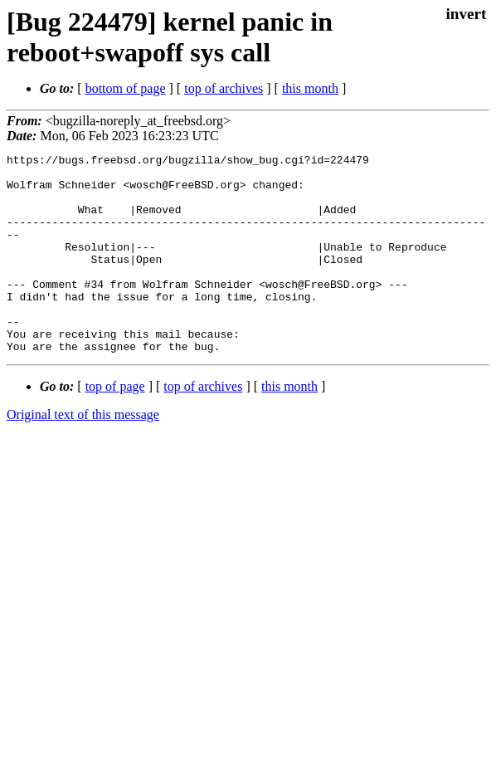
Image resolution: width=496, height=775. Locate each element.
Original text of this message (83, 454)
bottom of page (125, 88)
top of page (115, 426)
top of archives (223, 88)
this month (310, 88)
